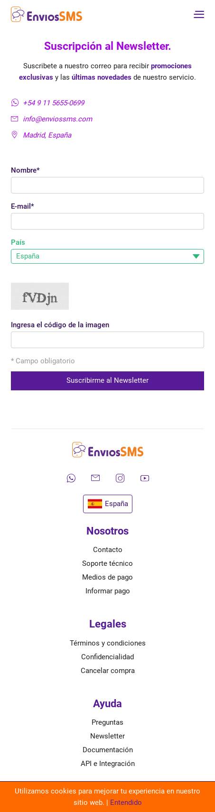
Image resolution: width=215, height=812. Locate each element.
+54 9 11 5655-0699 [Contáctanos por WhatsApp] (47, 103)
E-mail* (22, 206)
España (107, 504)
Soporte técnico (107, 563)
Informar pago (107, 591)
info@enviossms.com (51, 119)
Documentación (108, 750)
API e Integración (108, 763)
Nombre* (25, 170)
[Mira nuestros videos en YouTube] (144, 478)
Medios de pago (107, 577)
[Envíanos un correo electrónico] (95, 478)
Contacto (107, 549)
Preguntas (107, 722)
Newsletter (107, 736)
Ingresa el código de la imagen (60, 325)
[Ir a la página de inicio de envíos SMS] (46, 14)
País (18, 242)
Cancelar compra (108, 670)
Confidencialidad (107, 657)
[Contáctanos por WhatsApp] (70, 478)
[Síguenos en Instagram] (120, 478)
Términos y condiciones (108, 643)
